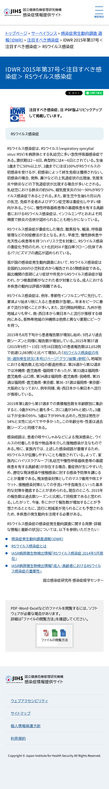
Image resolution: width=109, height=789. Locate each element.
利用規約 (18, 738)
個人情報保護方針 (26, 725)
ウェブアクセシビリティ (29, 700)
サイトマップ (21, 713)
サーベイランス (44, 33)
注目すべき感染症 (43, 40)
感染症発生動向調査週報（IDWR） (37, 538)
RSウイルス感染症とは (29, 546)
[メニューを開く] (99, 12)
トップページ (16, 33)
